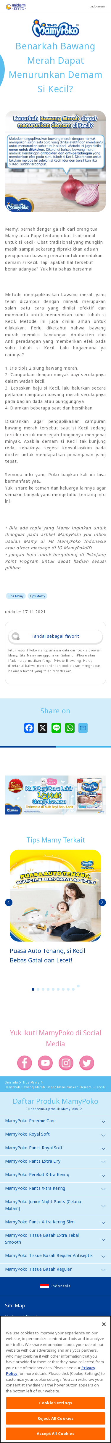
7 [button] (63, 989)
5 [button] (53, 989)
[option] (55, 907)
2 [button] (38, 989)
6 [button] (58, 989)
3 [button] (43, 989)
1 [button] (33, 989)
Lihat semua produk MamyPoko (53, 1109)
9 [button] (73, 989)
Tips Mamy (15, 596)
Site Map (15, 1305)
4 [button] (48, 989)
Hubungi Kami (21, 1317)
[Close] (103, 1328)
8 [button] (68, 989)
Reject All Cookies (55, 1422)
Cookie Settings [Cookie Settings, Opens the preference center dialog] (55, 1407)
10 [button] (78, 986)
